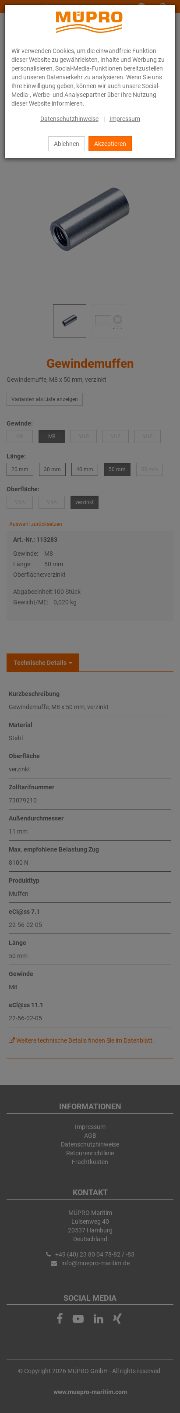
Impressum (124, 118)
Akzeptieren (110, 143)
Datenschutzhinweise (69, 118)
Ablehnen (66, 143)
